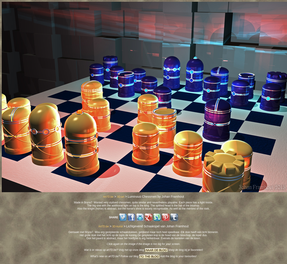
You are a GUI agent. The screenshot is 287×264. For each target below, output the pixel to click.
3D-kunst (117, 226)
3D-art (120, 196)
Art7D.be (108, 196)
